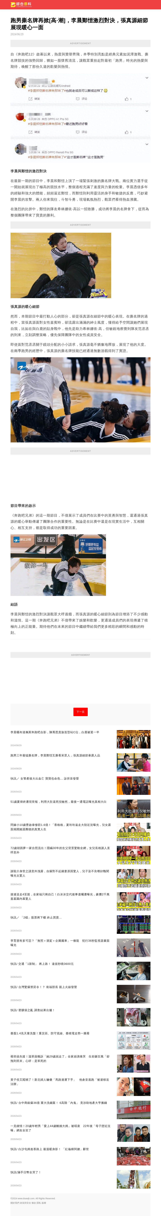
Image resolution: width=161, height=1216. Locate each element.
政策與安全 (25, 1203)
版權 (44, 1203)
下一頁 (81, 712)
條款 (34, 1203)
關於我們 (15, 1203)
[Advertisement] (80, 477)
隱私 (39, 1203)
